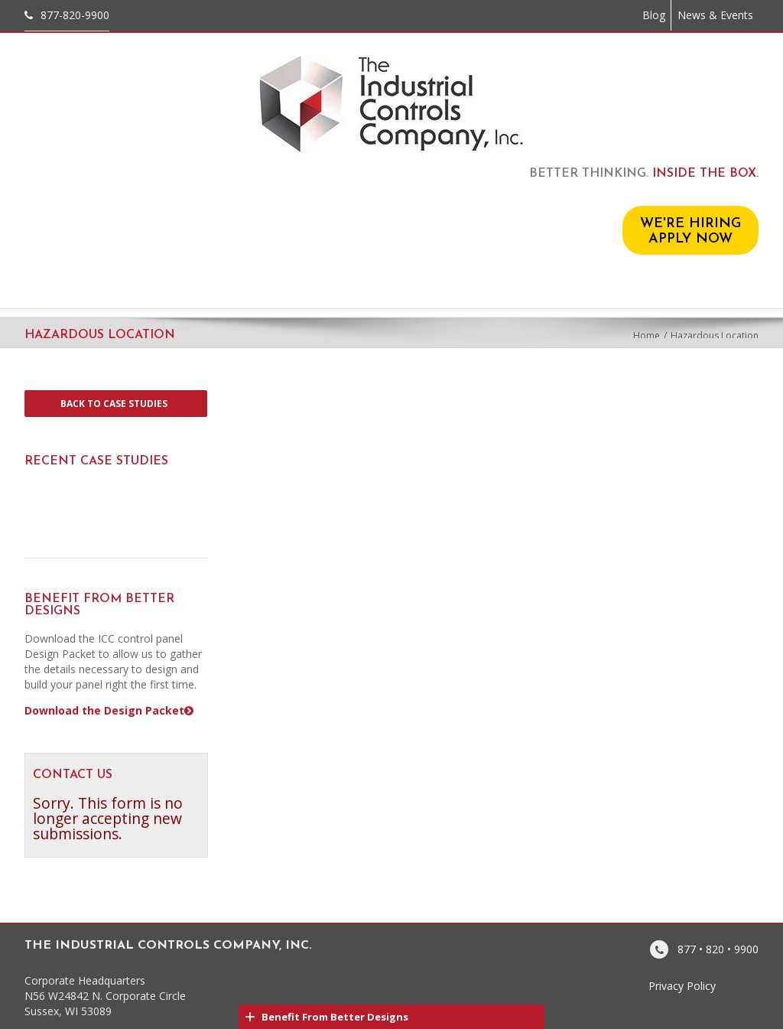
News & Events (715, 15)
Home (646, 335)
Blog (653, 15)
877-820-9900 (75, 15)
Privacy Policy (682, 986)
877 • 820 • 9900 (718, 948)
